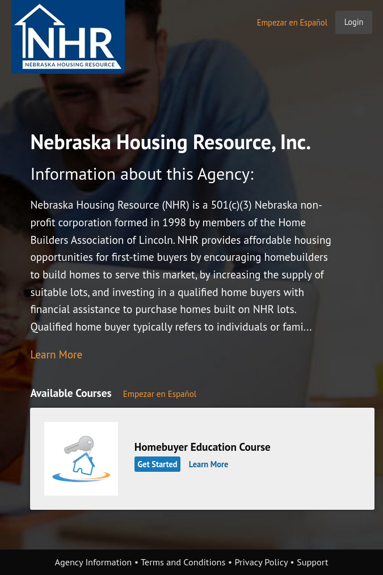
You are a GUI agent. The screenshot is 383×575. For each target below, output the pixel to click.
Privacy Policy (261, 562)
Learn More (56, 354)
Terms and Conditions (183, 562)
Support (312, 562)
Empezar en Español (292, 22)
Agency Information (93, 562)
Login (354, 21)
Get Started (158, 464)
